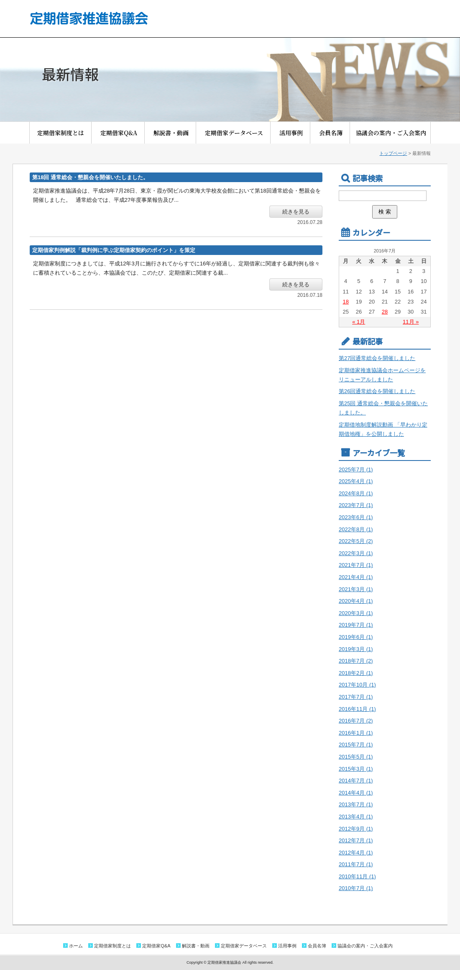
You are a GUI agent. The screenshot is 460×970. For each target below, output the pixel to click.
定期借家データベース (237, 133)
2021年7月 (356, 565)
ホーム (76, 945)
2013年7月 (356, 804)
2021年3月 (356, 589)
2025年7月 (356, 469)
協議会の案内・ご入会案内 (391, 133)
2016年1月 (356, 733)
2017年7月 (356, 697)
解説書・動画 (173, 133)
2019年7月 (356, 625)
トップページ (393, 153)
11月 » (411, 322)
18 (345, 301)
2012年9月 (356, 829)
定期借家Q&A (121, 133)
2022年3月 (356, 553)
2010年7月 (356, 888)
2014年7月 (356, 780)
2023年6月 (356, 517)
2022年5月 (356, 541)
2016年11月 (357, 709)
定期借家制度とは (63, 133)
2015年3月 (356, 769)
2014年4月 (356, 793)
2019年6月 (356, 637)
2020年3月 (356, 613)
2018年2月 (356, 673)
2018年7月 (356, 661)
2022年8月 (356, 529)
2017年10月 (357, 685)
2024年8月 (356, 493)
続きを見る (295, 211)
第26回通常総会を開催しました (377, 391)
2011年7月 (356, 864)
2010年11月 (357, 876)
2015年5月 (356, 757)
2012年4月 (356, 852)
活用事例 (294, 133)
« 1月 (358, 322)
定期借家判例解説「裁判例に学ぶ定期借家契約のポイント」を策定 (113, 250)
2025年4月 (356, 481)
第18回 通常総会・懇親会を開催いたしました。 (90, 177)
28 (385, 312)
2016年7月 (356, 721)
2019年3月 (356, 649)
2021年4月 (356, 577)
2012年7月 (356, 840)
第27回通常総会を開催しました (377, 358)
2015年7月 (356, 744)
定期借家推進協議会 (88, 18)
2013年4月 (356, 816)
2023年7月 (356, 505)
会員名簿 (333, 133)
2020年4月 (356, 601)
